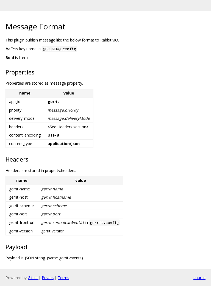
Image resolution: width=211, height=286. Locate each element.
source (199, 277)
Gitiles (33, 277)
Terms (63, 277)
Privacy (48, 277)
